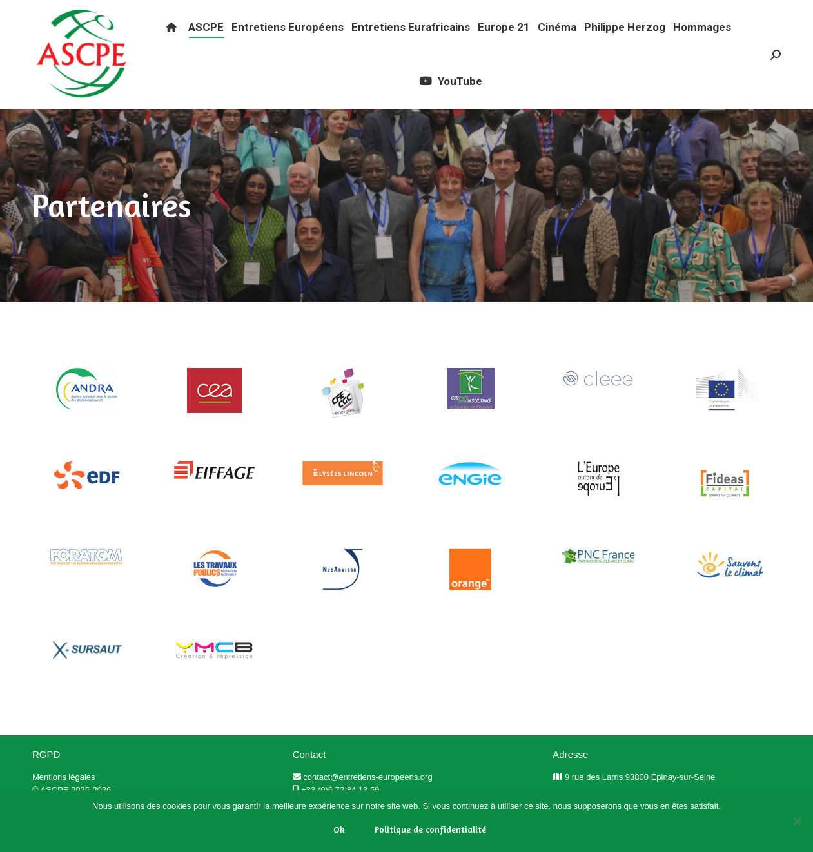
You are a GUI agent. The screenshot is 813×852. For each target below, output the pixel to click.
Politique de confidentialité (430, 829)
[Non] (796, 821)
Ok (339, 829)
